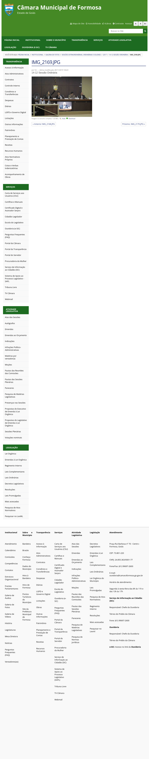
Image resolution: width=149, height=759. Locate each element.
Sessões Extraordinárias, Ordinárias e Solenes (81, 55)
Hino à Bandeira (26, 577)
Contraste (119, 23)
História (8, 623)
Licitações (40, 600)
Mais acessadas (97, 622)
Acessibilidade (94, 23)
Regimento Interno (95, 607)
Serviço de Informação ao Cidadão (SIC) (61, 660)
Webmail (58, 699)
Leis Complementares (97, 563)
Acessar (128, 23)
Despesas (40, 578)
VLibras (108, 23)
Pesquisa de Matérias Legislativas (77, 627)
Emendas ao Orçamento (77, 561)
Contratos (40, 562)
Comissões (10, 557)
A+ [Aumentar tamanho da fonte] (145, 23)
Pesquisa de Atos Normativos (97, 598)
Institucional (32, 40)
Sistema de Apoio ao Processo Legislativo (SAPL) (59, 674)
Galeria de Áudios (9, 596)
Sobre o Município (56, 40)
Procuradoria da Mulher (60, 649)
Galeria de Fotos (52, 55)
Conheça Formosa (26, 558)
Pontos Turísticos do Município (26, 598)
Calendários (10, 550)
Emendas (76, 553)
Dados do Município (26, 567)
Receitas (40, 641)
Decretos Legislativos (95, 545)
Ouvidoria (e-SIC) (31, 47)
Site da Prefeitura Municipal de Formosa (26, 614)
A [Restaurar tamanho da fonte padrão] (140, 23)
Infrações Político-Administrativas (79, 578)
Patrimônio (41, 623)
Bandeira (26, 543)
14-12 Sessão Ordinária (118, 55)
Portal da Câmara (58, 621)
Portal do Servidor (58, 639)
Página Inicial (12, 40)
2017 (105, 55)
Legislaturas (10, 630)
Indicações (76, 569)
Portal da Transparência (60, 630)
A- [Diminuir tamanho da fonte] (136, 23)
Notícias (8, 643)
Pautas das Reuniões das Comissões (78, 597)
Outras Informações (42, 615)
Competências (11, 563)
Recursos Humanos (40, 650)
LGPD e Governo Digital (43, 592)
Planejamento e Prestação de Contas (43, 633)
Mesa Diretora (11, 636)
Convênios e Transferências (43, 570)
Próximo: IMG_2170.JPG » (133, 124)
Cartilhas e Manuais (59, 557)
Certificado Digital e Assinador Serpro (59, 569)
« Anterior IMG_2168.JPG (44, 124)
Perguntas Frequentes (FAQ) (10, 652)
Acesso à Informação (41, 545)
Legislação (10, 47)
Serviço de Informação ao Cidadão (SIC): (125, 599)
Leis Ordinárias (96, 571)
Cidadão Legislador (59, 581)
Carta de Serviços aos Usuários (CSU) (61, 546)
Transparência (80, 40)
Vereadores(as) (11, 661)
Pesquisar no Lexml (96, 630)
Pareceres (76, 618)
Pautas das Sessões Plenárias (77, 609)
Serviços (98, 40)
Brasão (25, 550)
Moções (75, 587)
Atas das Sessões (75, 545)
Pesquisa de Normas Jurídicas (77, 639)
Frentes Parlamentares (11, 587)
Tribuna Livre (60, 686)
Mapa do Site (78, 23)
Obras (39, 607)
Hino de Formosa (26, 586)
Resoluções (95, 615)
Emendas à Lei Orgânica (96, 554)
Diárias (39, 584)
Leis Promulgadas (96, 589)
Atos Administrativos (43, 554)
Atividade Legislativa (119, 40)
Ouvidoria (114, 627)
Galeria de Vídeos (9, 615)
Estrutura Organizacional (11, 578)
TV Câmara (51, 47)
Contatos (9, 570)
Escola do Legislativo (59, 590)
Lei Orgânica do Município (97, 579)
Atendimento (11, 543)
